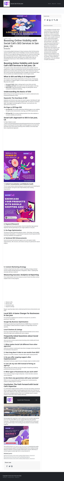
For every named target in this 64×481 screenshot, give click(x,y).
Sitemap (5, 477)
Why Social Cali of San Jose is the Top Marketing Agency (17, 457)
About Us (54, 3)
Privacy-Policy (11, 477)
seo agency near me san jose (20, 446)
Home (49, 3)
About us (17, 477)
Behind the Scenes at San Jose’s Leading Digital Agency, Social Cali (19, 455)
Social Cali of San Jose (16, 3)
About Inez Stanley (48, 25)
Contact (59, 3)
